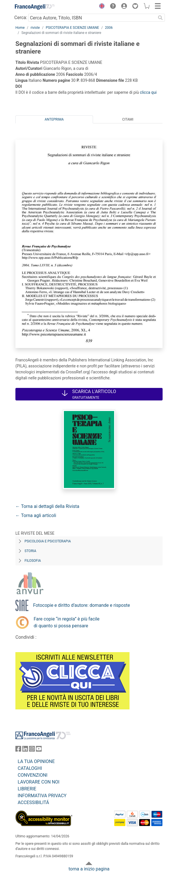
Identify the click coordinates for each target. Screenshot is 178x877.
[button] (100, 7)
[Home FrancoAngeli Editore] (35, 7)
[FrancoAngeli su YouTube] (39, 750)
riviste (35, 28)
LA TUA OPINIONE (36, 761)
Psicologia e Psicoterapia (48, 541)
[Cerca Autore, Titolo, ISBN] (92, 18)
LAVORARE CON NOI (38, 782)
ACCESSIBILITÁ (33, 802)
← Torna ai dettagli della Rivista (47, 506)
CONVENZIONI (32, 775)
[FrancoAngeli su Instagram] (32, 750)
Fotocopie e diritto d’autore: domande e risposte (81, 605)
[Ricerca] (160, 18)
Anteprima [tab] (54, 119)
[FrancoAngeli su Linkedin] (25, 750)
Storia (30, 551)
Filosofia (33, 561)
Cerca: (20, 17)
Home (20, 28)
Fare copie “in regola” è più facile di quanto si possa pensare (67, 622)
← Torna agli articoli (35, 515)
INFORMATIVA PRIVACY (42, 795)
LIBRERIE (27, 788)
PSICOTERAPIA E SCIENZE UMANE (72, 28)
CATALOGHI (30, 768)
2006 (109, 28)
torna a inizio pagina (88, 869)
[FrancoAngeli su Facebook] (18, 750)
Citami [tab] (127, 119)
